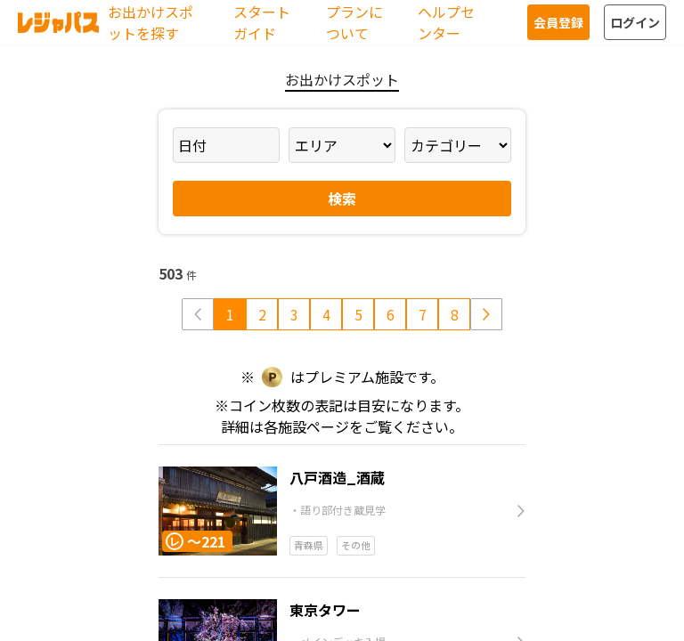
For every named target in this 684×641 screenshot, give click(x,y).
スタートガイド (261, 22)
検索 (342, 198)
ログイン (635, 22)
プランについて (354, 22)
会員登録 (558, 22)
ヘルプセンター (446, 22)
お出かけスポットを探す (150, 22)
